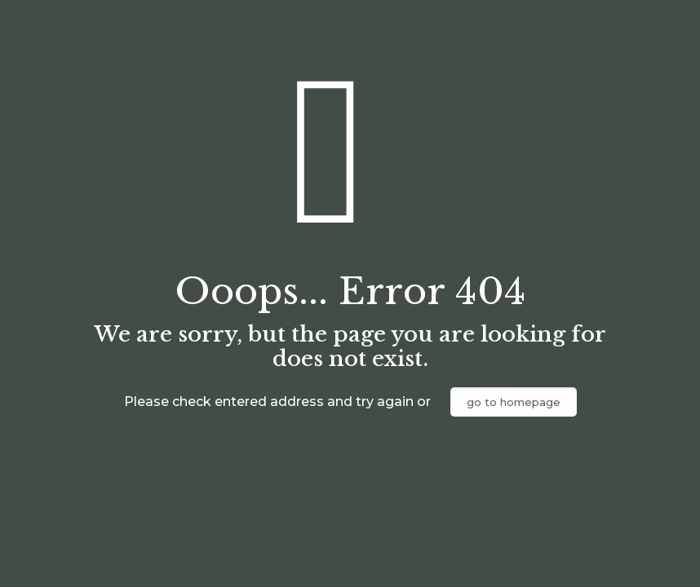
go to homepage (513, 401)
